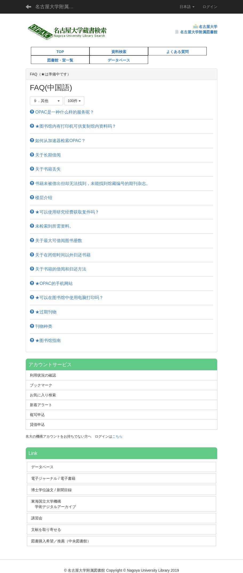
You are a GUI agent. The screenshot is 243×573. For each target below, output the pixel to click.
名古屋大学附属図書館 (198, 32)
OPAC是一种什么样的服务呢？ (62, 112)
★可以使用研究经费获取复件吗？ (64, 212)
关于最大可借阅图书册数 (56, 240)
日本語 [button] (187, 7)
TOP (60, 52)
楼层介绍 (41, 197)
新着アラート (41, 405)
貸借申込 (37, 424)
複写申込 (37, 415)
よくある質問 (177, 52)
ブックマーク (41, 385)
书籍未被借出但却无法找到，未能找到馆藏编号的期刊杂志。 (90, 183)
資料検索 (118, 52)
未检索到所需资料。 (52, 226)
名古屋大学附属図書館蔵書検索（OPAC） (57, 6)
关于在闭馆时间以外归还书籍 (60, 255)
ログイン (210, 7)
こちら (117, 436)
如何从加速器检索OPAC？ (58, 140)
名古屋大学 (208, 27)
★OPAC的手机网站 (51, 283)
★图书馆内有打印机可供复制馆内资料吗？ (73, 126)
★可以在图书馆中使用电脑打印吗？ (66, 297)
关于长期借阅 (45, 155)
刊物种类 (41, 326)
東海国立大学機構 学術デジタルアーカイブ (56, 504)
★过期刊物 (43, 312)
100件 (74, 101)
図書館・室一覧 (60, 60)
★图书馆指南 (45, 340)
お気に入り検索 (43, 395)
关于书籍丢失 (45, 169)
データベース (119, 60)
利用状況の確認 (43, 375)
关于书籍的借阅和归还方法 (58, 269)
